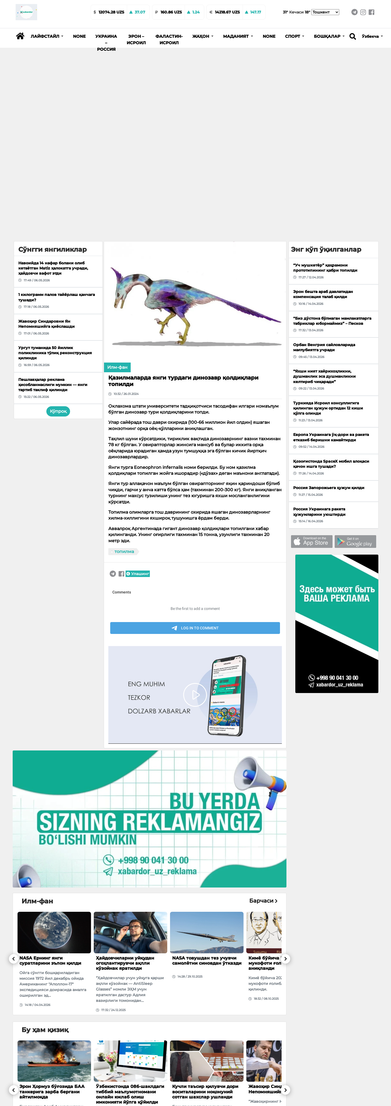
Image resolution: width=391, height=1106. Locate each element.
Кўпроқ (58, 411)
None (79, 36)
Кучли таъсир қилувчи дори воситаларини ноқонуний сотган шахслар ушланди (205, 1091)
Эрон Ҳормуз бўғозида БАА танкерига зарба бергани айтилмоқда (52, 1091)
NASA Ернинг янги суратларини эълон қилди (50, 960)
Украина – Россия (106, 43)
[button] (47, 36)
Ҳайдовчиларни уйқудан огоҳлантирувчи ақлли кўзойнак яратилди (125, 963)
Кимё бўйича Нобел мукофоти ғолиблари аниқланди (273, 963)
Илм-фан (117, 367)
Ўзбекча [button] (371, 36)
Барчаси (263, 900)
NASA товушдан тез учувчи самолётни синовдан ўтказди (206, 960)
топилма (124, 551)
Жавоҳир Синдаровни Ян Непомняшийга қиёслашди (280, 1089)
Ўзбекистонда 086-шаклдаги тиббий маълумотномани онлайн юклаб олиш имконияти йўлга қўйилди (130, 1094)
